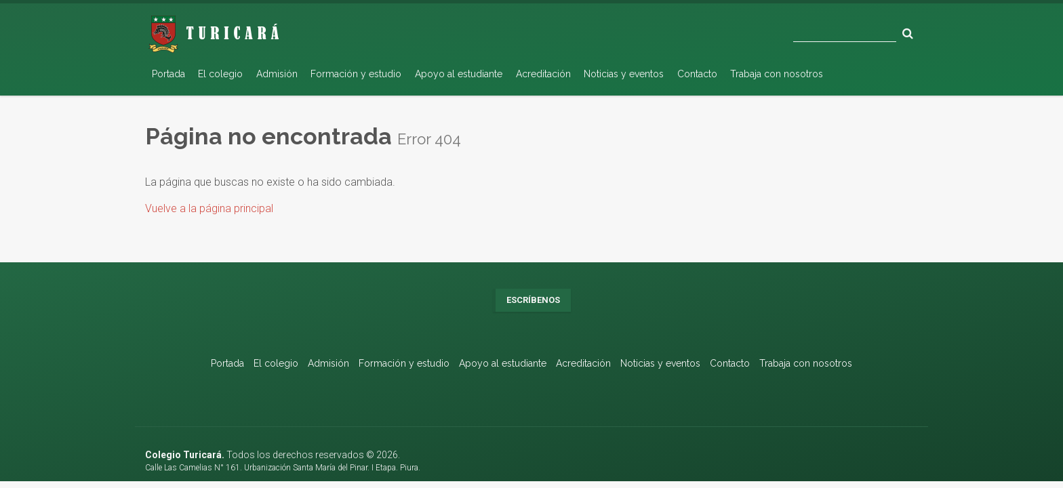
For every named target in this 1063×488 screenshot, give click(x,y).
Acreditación (543, 73)
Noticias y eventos (624, 73)
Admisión (277, 73)
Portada (168, 73)
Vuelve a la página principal (209, 208)
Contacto (697, 73)
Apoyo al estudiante (458, 73)
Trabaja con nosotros (776, 73)
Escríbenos (533, 300)
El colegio (220, 73)
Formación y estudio (355, 73)
